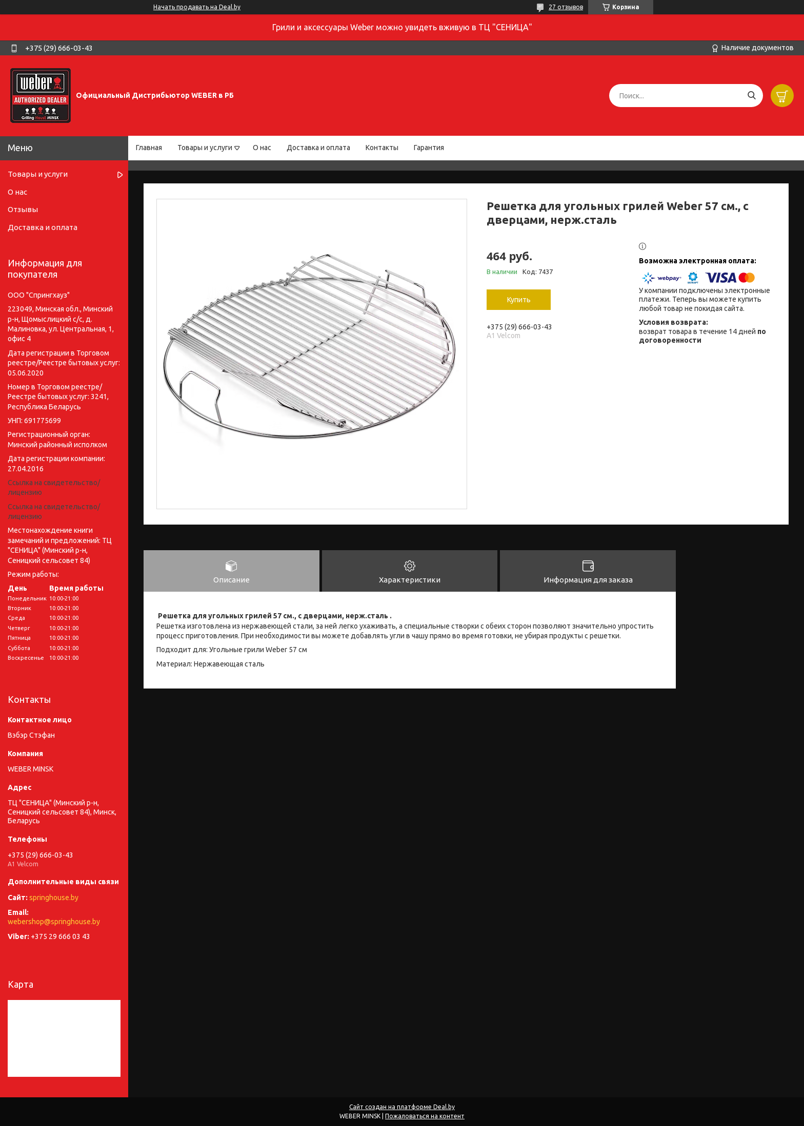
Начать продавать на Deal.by (196, 7)
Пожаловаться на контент (425, 1116)
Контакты (382, 147)
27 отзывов (566, 7)
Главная (149, 147)
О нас (262, 147)
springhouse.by (53, 897)
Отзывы (23, 209)
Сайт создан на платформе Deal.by (402, 1106)
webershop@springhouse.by (54, 922)
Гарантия (429, 147)
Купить (519, 300)
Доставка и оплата (318, 147)
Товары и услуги (204, 147)
